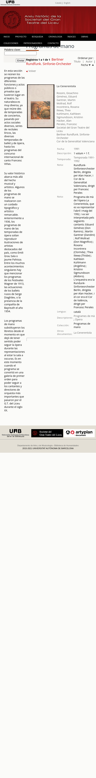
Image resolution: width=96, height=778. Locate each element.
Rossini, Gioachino (67, 93)
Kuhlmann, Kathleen (69, 113)
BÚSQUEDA (37, 37)
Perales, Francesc (67, 124)
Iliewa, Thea (64, 110)
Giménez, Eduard (67, 96)
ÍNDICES (71, 37)
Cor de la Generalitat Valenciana (76, 141)
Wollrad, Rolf (64, 103)
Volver (31, 71)
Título (77, 61)
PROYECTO (21, 37)
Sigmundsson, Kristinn (70, 117)
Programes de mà (84, 316)
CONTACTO (53, 43)
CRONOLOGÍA (55, 37)
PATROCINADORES (33, 43)
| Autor (88, 61)
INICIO (7, 37)
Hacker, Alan (64, 120)
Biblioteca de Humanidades (66, 445)
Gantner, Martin (66, 100)
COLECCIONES (11, 43)
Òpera (78, 319)
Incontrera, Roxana (68, 107)
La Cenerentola (66, 86)
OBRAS (84, 37)
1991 (76, 148)
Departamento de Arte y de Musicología (35, 445)
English (67, 2)
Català (58, 2)
